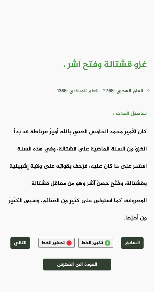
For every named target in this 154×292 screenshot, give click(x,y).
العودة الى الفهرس (77, 264)
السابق (132, 243)
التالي (20, 243)
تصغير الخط (56, 243)
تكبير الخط (95, 243)
